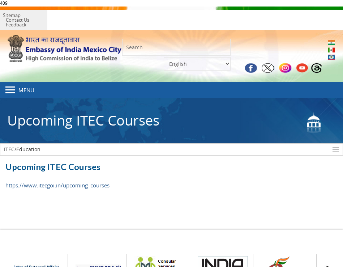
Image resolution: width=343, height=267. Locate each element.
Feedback (69, 17)
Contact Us (42, 17)
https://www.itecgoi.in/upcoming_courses (57, 179)
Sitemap (16, 17)
